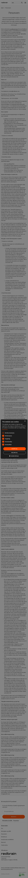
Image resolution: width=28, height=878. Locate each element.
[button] (14, 456)
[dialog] (14, 439)
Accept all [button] (15, 448)
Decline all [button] (14, 452)
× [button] (24, 421)
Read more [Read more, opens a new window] (4, 429)
